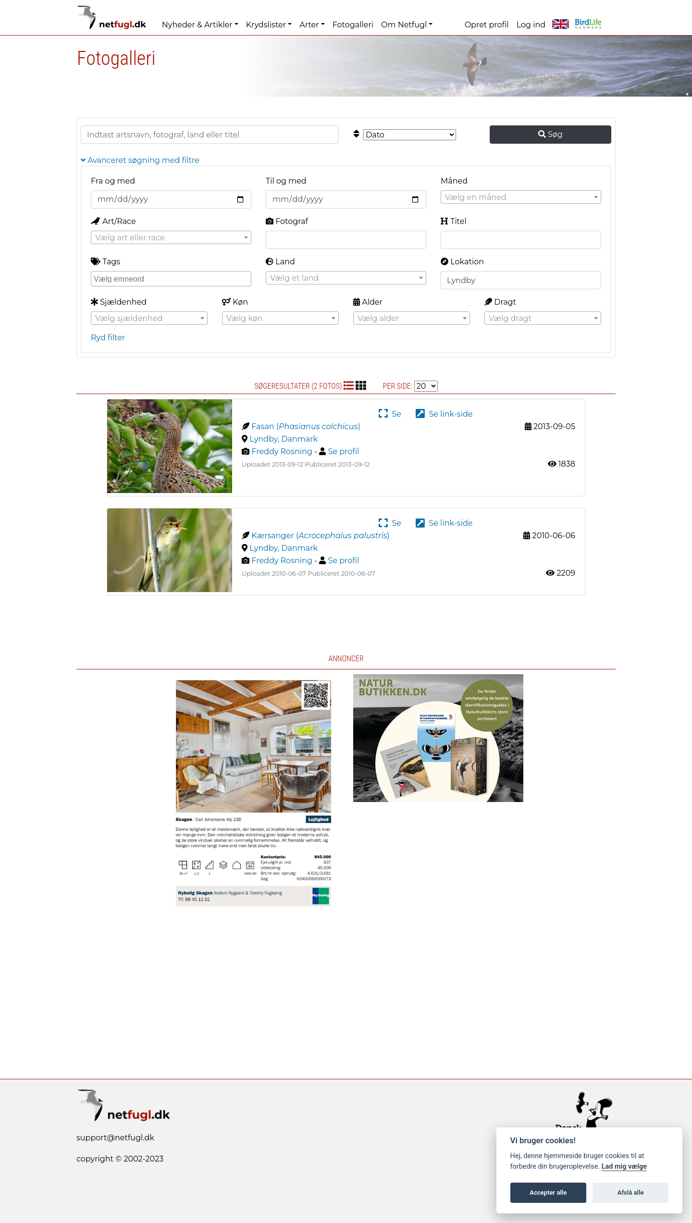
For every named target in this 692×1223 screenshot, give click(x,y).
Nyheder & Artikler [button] (197, 24)
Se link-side (444, 414)
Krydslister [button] (266, 24)
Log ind (531, 24)
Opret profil (487, 24)
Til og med (286, 180)
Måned (454, 180)
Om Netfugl (404, 24)
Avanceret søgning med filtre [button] (140, 160)
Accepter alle (548, 1192)
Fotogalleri (353, 24)
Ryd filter (108, 337)
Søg (550, 134)
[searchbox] (172, 278)
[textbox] (521, 197)
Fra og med (113, 180)
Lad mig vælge (624, 1166)
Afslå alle (631, 1192)
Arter (309, 24)
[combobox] (521, 197)
